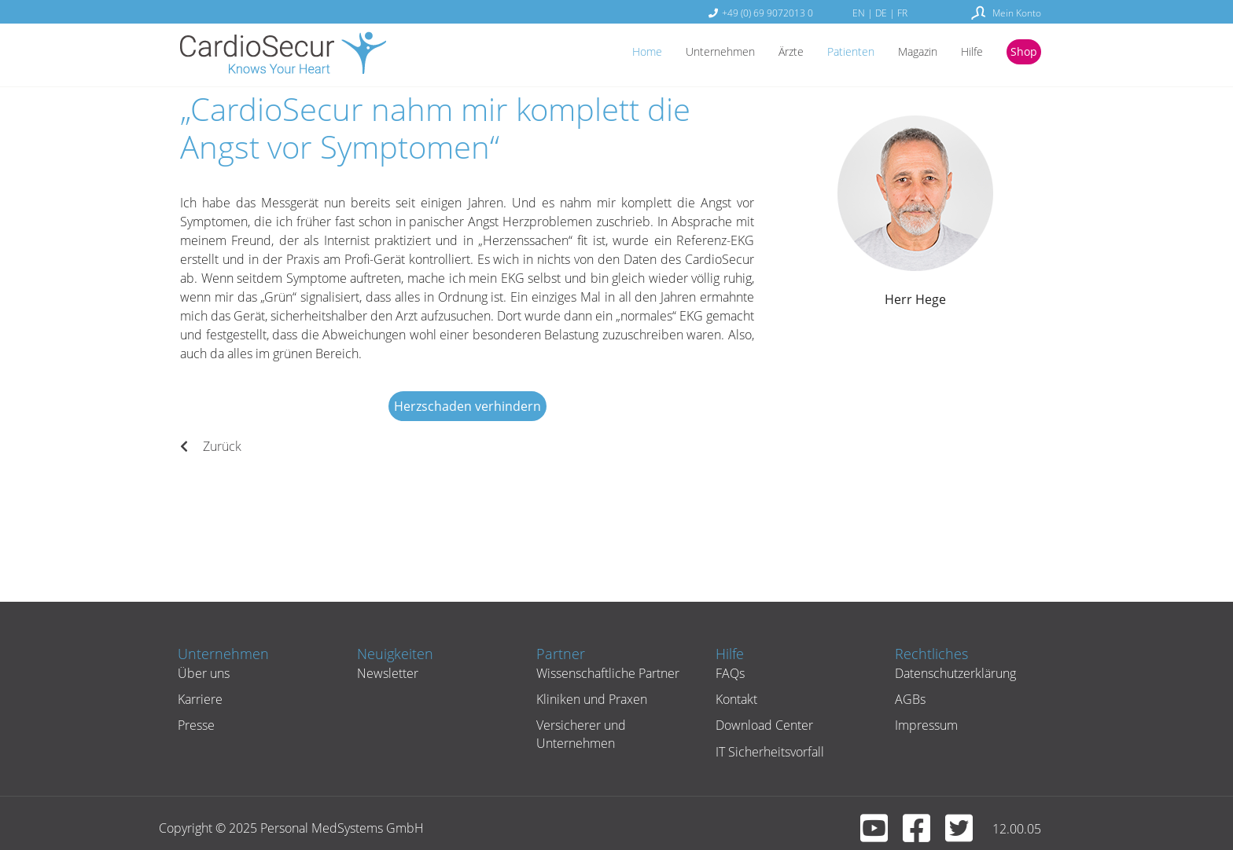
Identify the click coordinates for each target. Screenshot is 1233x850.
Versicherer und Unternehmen (579, 733)
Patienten (833, 52)
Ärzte (768, 52)
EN (858, 12)
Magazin (906, 52)
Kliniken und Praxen (590, 699)
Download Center (763, 725)
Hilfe (965, 52)
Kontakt (735, 699)
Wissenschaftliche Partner (606, 673)
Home (611, 52)
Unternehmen (691, 52)
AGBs (908, 699)
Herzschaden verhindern (467, 406)
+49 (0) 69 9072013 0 (767, 12)
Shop (1022, 52)
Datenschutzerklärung (953, 673)
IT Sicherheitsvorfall (768, 751)
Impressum (924, 725)
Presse (194, 725)
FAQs (728, 673)
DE (881, 12)
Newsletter (386, 673)
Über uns (202, 673)
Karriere (198, 699)
